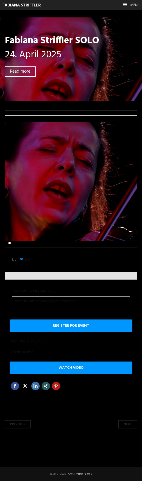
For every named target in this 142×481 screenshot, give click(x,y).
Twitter (25, 386)
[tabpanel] (71, 182)
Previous (17, 424)
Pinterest (56, 386)
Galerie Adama (21, 352)
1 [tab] (9, 243)
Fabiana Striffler (21, 5)
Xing (46, 386)
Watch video (71, 368)
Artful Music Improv (80, 474)
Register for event (71, 326)
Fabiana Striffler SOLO (52, 41)
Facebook (15, 386)
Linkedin (35, 386)
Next (128, 424)
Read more (20, 71)
